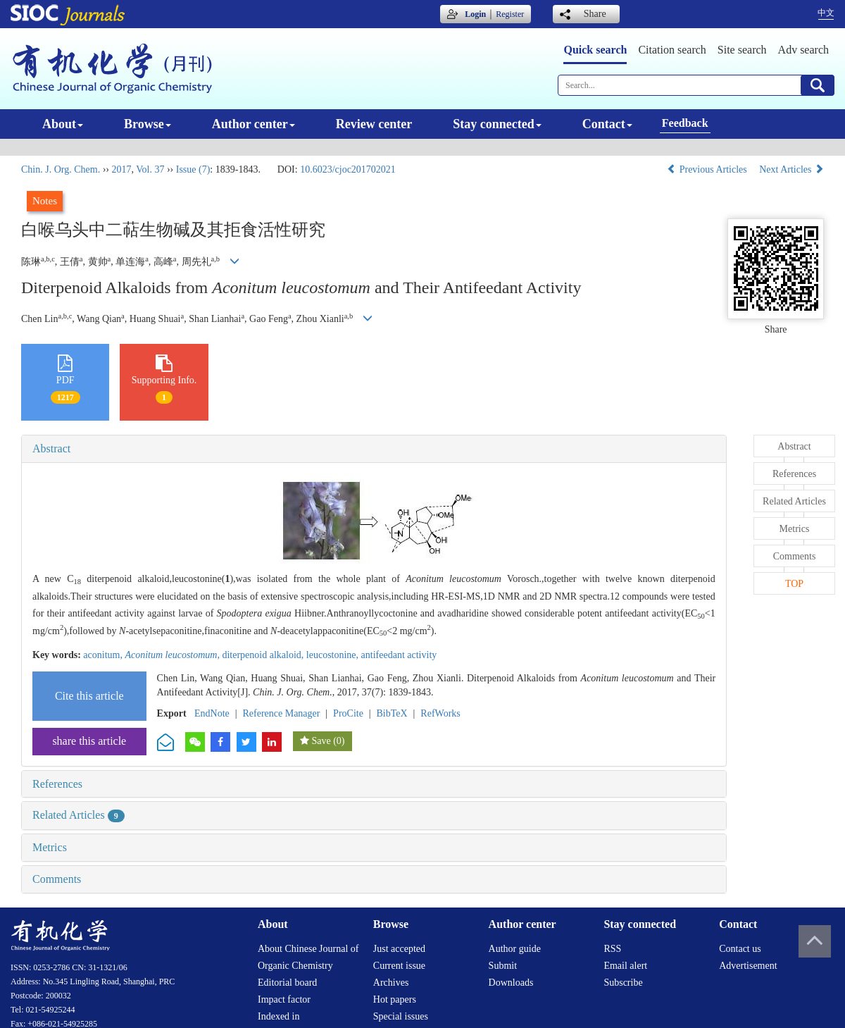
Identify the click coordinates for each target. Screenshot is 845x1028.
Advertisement (748, 965)
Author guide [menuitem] (515, 948)
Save (320, 741)
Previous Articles (708, 169)
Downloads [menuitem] (511, 982)
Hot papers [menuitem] (394, 999)
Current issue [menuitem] (399, 965)
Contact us (740, 948)
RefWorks (440, 713)
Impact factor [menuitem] (284, 999)
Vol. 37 (150, 169)
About (62, 124)
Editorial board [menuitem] (287, 982)
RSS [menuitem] (612, 948)
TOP (794, 583)
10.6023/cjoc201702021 (348, 169)
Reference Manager (281, 713)
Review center (374, 124)
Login (475, 14)
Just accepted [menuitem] (399, 948)
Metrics (49, 847)
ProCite (348, 713)
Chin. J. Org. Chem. (60, 169)
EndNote (212, 713)
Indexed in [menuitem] (278, 1016)
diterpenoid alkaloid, (264, 655)
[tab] (374, 448)
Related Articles (78, 815)
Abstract (51, 448)
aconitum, (104, 655)
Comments (56, 879)
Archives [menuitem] (391, 982)
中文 (826, 13)
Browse (147, 124)
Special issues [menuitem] (400, 1016)
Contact (607, 124)
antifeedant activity (399, 655)
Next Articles (791, 169)
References (57, 784)
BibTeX (392, 713)
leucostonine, (333, 655)
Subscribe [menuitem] (622, 982)
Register (510, 14)
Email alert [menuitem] (625, 965)
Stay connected (497, 124)
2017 (121, 169)
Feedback (685, 123)
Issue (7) (193, 169)
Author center (253, 124)
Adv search (803, 50)
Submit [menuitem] (503, 965)
